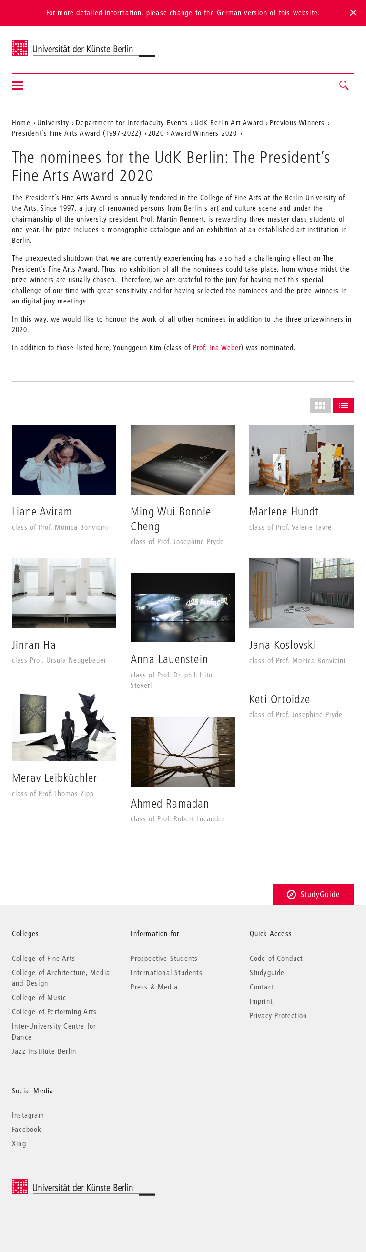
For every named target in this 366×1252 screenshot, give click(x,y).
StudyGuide (313, 894)
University (53, 122)
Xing (19, 1143)
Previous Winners (297, 122)
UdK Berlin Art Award (228, 122)
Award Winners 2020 (204, 133)
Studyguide (267, 972)
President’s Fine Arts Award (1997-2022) (77, 133)
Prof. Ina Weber (217, 347)
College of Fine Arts (43, 958)
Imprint (261, 1001)
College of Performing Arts (54, 1011)
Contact (262, 986)
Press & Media (154, 986)
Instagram (28, 1115)
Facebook (27, 1129)
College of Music (39, 997)
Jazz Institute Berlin (44, 1051)
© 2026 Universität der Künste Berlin (62, 1183)
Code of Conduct (276, 958)
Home (21, 122)
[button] (344, 86)
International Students (166, 972)
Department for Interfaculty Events (132, 122)
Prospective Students (164, 958)
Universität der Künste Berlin (49, 43)
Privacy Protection (278, 1015)
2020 (156, 133)
